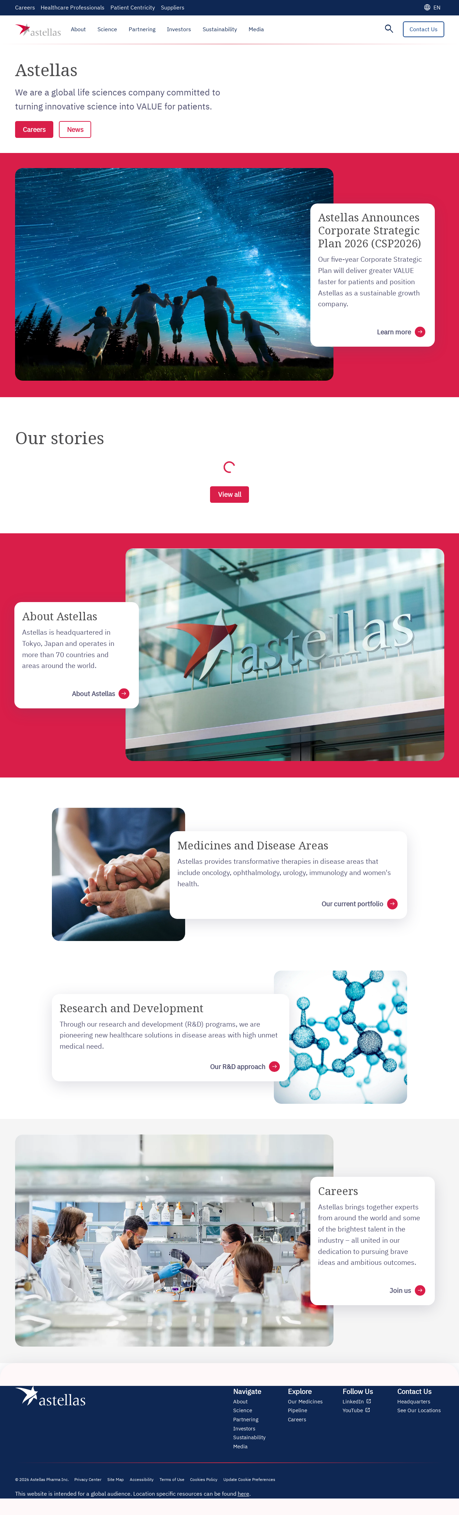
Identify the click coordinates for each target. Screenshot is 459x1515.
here (243, 1498)
